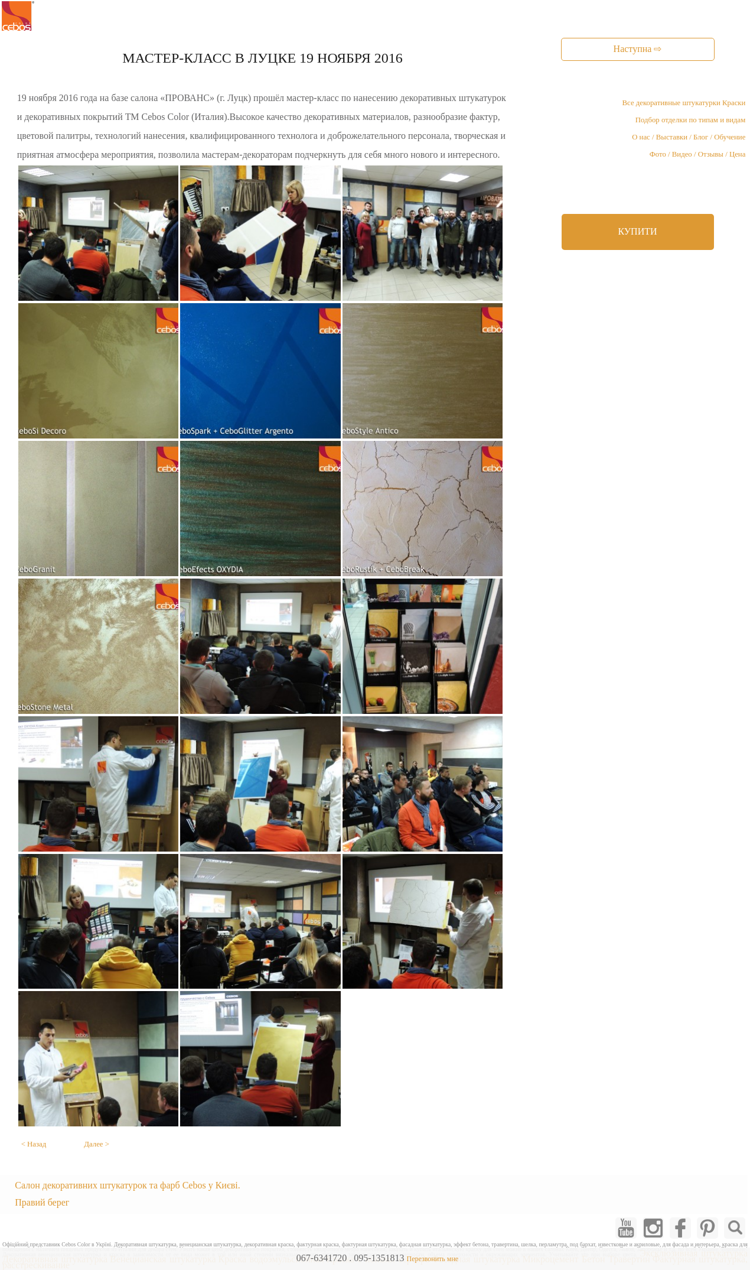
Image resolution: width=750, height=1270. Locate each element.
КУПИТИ (637, 231)
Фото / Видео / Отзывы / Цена (698, 154)
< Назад (34, 1144)
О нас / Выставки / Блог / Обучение (688, 137)
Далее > (96, 1144)
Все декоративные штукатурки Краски (684, 103)
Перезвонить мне (432, 1259)
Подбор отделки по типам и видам (690, 120)
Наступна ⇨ (638, 49)
